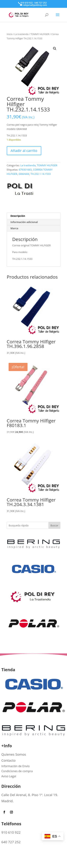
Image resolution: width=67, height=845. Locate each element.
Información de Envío (15, 766)
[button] (54, 48)
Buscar (54, 525)
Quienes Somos (13, 754)
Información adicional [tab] (24, 222)
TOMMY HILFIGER (40, 34)
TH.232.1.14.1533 (41, 174)
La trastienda (21, 34)
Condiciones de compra (17, 771)
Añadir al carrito (24, 150)
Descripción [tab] (18, 216)
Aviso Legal (8, 776)
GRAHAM (24, 174)
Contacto (8, 760)
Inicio (10, 34)
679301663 (25, 169)
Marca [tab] (14, 228)
